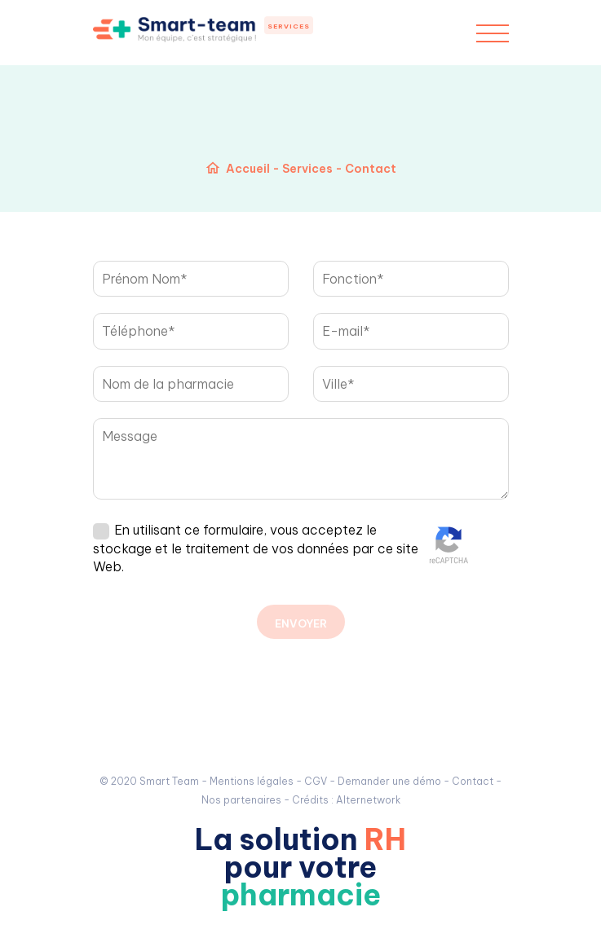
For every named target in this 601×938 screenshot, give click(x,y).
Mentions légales (252, 781)
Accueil (248, 168)
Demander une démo (389, 781)
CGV (315, 781)
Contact (472, 781)
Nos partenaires (241, 800)
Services (288, 26)
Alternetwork (368, 800)
